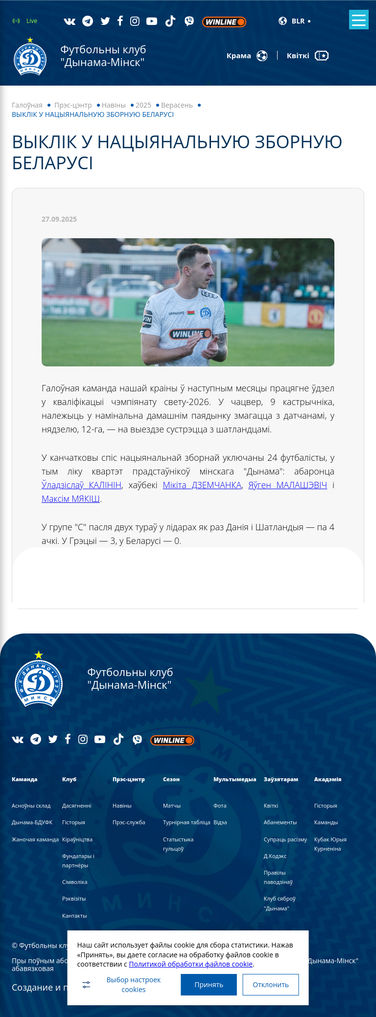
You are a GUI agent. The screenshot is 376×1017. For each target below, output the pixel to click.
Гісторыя (73, 822)
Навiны (114, 105)
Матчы (172, 805)
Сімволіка (75, 881)
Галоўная (27, 105)
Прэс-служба (129, 822)
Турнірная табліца (187, 822)
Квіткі (271, 805)
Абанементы (280, 822)
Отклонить (272, 983)
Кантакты (74, 915)
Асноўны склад (31, 805)
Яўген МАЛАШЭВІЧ (288, 485)
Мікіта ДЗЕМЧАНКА (202, 485)
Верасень (177, 105)
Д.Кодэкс (275, 855)
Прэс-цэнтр (73, 105)
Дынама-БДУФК (32, 822)
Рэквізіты (74, 898)
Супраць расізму (285, 838)
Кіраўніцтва (77, 838)
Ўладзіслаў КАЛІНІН (82, 485)
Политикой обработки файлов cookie (188, 962)
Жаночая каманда (35, 838)
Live (31, 20)
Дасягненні (77, 805)
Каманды (326, 822)
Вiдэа (220, 822)
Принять (207, 983)
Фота (220, 805)
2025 (143, 105)
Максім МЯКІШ (71, 498)
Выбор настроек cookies (118, 983)
